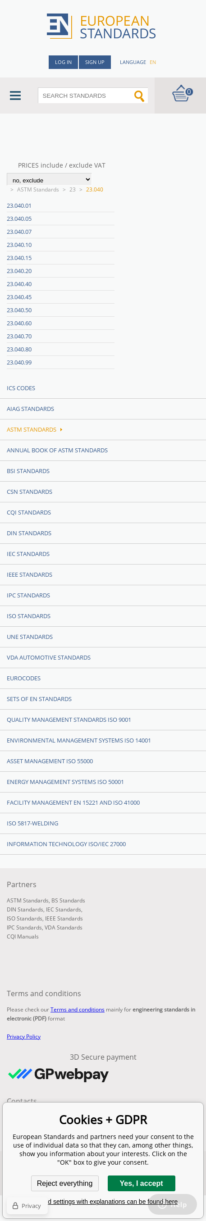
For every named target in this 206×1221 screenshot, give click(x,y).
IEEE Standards (29, 574)
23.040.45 (19, 297)
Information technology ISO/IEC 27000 (66, 844)
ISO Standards (28, 616)
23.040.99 (19, 362)
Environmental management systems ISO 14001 (79, 740)
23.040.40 (19, 284)
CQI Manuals (23, 936)
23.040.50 (19, 310)
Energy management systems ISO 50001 (65, 782)
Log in (63, 62)
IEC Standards (28, 554)
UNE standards (30, 637)
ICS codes (21, 388)
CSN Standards (29, 491)
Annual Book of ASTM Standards (57, 450)
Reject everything (65, 1183)
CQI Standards (29, 512)
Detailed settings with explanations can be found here (103, 1201)
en (153, 62)
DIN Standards (29, 533)
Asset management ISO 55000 (50, 761)
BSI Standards (28, 471)
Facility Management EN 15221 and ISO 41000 (73, 802)
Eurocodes (24, 678)
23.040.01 (19, 205)
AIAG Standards (30, 409)
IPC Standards (28, 595)
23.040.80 (19, 349)
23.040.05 (19, 218)
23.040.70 (19, 336)
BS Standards (68, 900)
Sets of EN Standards (39, 699)
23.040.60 (19, 323)
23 (72, 189)
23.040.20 (19, 271)
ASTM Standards (38, 189)
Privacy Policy (24, 1036)
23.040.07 (19, 232)
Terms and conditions (77, 1009)
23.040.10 (19, 245)
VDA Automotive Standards (49, 657)
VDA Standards (63, 927)
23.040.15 (19, 258)
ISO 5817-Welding (32, 823)
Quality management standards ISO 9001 (69, 719)
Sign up (95, 62)
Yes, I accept (141, 1183)
